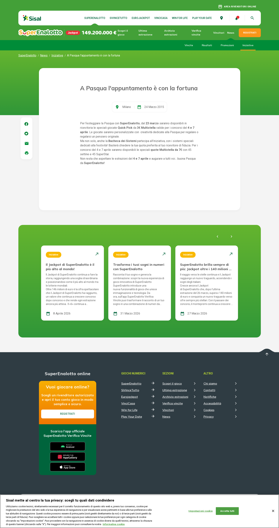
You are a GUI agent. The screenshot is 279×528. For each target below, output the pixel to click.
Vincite (189, 45)
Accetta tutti (227, 511)
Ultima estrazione (145, 32)
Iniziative (248, 45)
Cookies (209, 410)
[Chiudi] (273, 511)
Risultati (207, 45)
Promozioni (227, 45)
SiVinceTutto (118, 18)
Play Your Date (202, 18)
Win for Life (180, 18)
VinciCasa (161, 18)
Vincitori (218, 32)
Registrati (67, 413)
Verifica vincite (196, 32)
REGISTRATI (249, 32)
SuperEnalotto (94, 18)
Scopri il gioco (123, 32)
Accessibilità (212, 403)
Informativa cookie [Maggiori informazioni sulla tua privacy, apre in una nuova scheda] (114, 524)
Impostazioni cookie (200, 511)
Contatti (209, 390)
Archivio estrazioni (170, 32)
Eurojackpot (141, 18)
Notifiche (210, 397)
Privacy (209, 416)
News (230, 32)
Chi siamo (210, 383)
